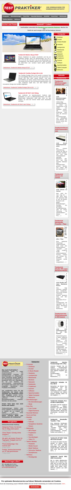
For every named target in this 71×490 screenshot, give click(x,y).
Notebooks (32, 384)
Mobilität (46, 16)
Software (31, 391)
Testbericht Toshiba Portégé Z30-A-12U (31, 73)
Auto (30, 419)
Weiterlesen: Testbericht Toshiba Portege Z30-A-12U (20, 87)
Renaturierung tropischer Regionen (49, 27)
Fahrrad (31, 421)
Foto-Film (26, 16)
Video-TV (31, 439)
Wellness (17, 19)
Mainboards (32, 377)
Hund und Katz (31, 415)
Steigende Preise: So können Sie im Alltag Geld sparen (11, 428)
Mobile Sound (33, 446)
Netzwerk (31, 382)
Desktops (31, 366)
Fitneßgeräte (32, 457)
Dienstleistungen (16, 16)
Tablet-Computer (33, 395)
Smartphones (32, 452)
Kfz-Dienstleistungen (35, 402)
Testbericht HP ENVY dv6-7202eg (28, 93)
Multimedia (63, 16)
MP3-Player (32, 430)
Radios (30, 435)
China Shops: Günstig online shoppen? (11, 433)
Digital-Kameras (33, 410)
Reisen (30, 426)
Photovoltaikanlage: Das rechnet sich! (10, 444)
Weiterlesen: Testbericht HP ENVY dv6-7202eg (18, 104)
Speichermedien (33, 393)
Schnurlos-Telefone (34, 450)
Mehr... (64, 483)
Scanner (31, 388)
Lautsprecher (32, 375)
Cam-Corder (32, 408)
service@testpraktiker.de (9, 467)
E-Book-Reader (33, 371)
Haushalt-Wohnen (36, 16)
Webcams (31, 397)
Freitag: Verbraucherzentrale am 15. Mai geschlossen (11, 450)
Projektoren (32, 386)
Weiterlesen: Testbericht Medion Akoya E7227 (18, 67)
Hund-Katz (54, 16)
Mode (30, 404)
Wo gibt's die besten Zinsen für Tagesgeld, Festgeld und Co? (12, 439)
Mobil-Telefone (33, 448)
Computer (6, 16)
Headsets (31, 373)
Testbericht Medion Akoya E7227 (28, 55)
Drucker (31, 369)
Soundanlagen (33, 437)
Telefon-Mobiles (8, 19)
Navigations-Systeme (35, 424)
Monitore (31, 380)
